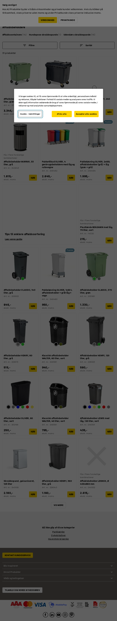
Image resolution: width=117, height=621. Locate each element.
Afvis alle (61, 114)
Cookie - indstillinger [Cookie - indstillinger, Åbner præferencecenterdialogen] (30, 114)
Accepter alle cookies (86, 114)
